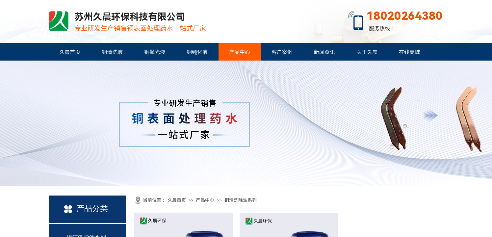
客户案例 (282, 52)
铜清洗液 (112, 52)
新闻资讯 (324, 52)
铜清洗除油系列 (240, 200)
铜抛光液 (154, 52)
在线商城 (409, 52)
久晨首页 (69, 52)
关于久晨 (366, 52)
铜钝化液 (197, 52)
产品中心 (239, 52)
